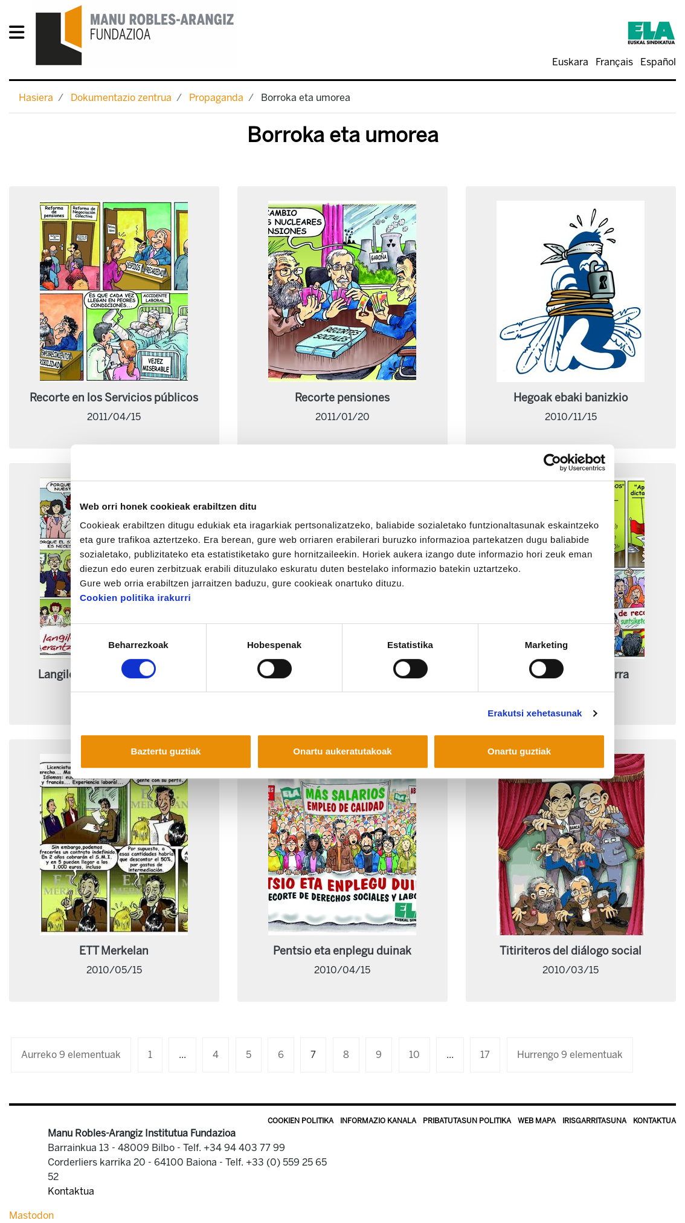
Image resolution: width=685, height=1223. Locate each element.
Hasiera (36, 97)
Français (614, 62)
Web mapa (537, 1121)
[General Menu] (20, 34)
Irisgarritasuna (594, 1121)
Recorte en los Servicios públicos (114, 397)
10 (414, 1054)
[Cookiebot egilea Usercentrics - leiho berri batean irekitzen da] (552, 462)
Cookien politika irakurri (135, 597)
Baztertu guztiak (166, 751)
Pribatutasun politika (467, 1121)
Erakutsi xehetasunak (534, 713)
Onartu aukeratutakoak (342, 751)
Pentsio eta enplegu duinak (342, 951)
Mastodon (31, 1215)
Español (658, 62)
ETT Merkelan (114, 951)
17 (485, 1054)
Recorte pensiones (342, 397)
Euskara (570, 62)
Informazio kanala (378, 1121)
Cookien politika (300, 1121)
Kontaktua (654, 1121)
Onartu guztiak (519, 751)
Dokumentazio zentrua (121, 97)
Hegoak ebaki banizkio (570, 397)
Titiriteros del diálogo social (571, 951)
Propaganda (216, 97)
